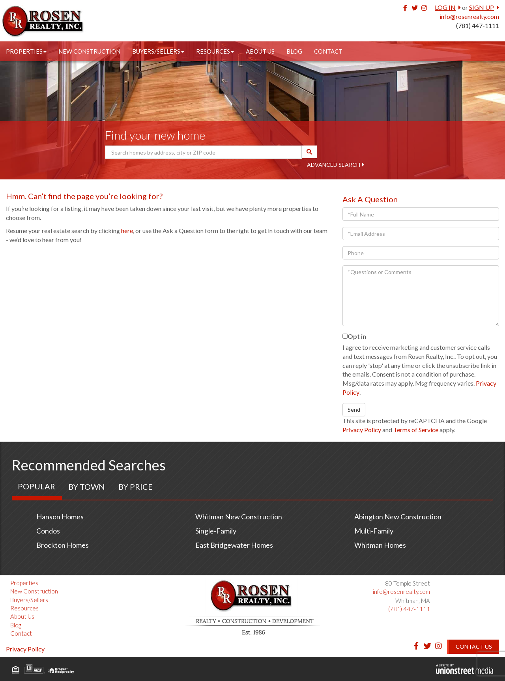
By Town (86, 486)
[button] (309, 152)
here (127, 230)
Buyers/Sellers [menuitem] (158, 51)
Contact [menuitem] (328, 51)
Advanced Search (333, 164)
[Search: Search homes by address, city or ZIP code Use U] (203, 152)
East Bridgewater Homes (234, 545)
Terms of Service (415, 429)
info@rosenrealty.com (469, 16)
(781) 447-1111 (477, 25)
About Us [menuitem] (260, 51)
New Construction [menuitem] (89, 51)
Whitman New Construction (238, 516)
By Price (135, 486)
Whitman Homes (380, 545)
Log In (445, 7)
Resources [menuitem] (215, 51)
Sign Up (481, 7)
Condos (48, 530)
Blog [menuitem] (294, 51)
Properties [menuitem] (26, 51)
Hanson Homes (60, 516)
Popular (36, 486)
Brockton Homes (62, 545)
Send (354, 409)
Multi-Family (373, 530)
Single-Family (215, 530)
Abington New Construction (397, 516)
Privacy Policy (361, 429)
